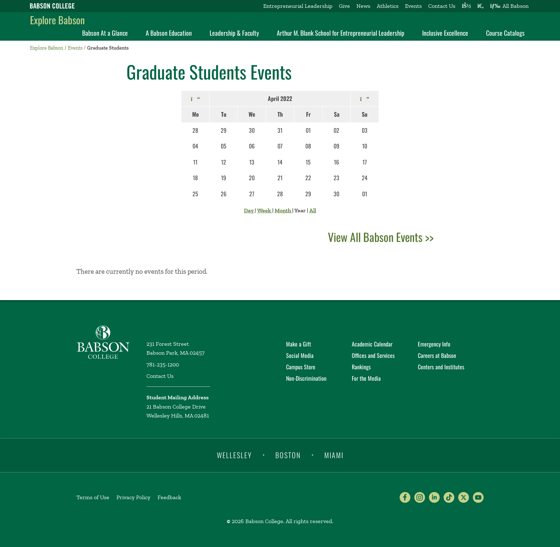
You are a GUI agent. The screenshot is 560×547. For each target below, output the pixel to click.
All (312, 210)
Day (249, 210)
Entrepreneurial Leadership (297, 5)
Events (413, 5)
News (363, 5)
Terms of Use (92, 497)
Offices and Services (373, 355)
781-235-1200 (162, 364)
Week (264, 210)
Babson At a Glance (105, 32)
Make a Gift (298, 344)
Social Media (300, 355)
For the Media (366, 378)
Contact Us (441, 5)
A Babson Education (169, 32)
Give (344, 5)
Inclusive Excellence (445, 32)
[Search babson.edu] (480, 6)
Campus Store (300, 367)
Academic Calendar (372, 344)
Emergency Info (434, 344)
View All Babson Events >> (381, 236)
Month (283, 210)
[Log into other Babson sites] (466, 6)
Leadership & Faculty (234, 32)
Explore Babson (57, 19)
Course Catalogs (505, 32)
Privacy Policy (133, 497)
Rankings (361, 367)
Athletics (388, 5)
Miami (334, 454)
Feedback (169, 497)
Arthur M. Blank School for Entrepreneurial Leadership (340, 32)
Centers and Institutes (441, 367)
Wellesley (234, 454)
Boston (288, 454)
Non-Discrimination (306, 378)
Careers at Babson (437, 355)
